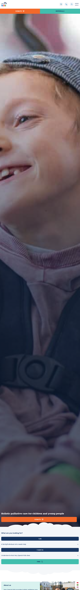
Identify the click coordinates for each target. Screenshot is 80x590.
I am (40, 539)
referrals (60, 11)
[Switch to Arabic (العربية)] (77, 585)
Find (40, 562)
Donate (20, 11)
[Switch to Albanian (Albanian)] (77, 582)
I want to (40, 550)
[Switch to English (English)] (77, 587)
